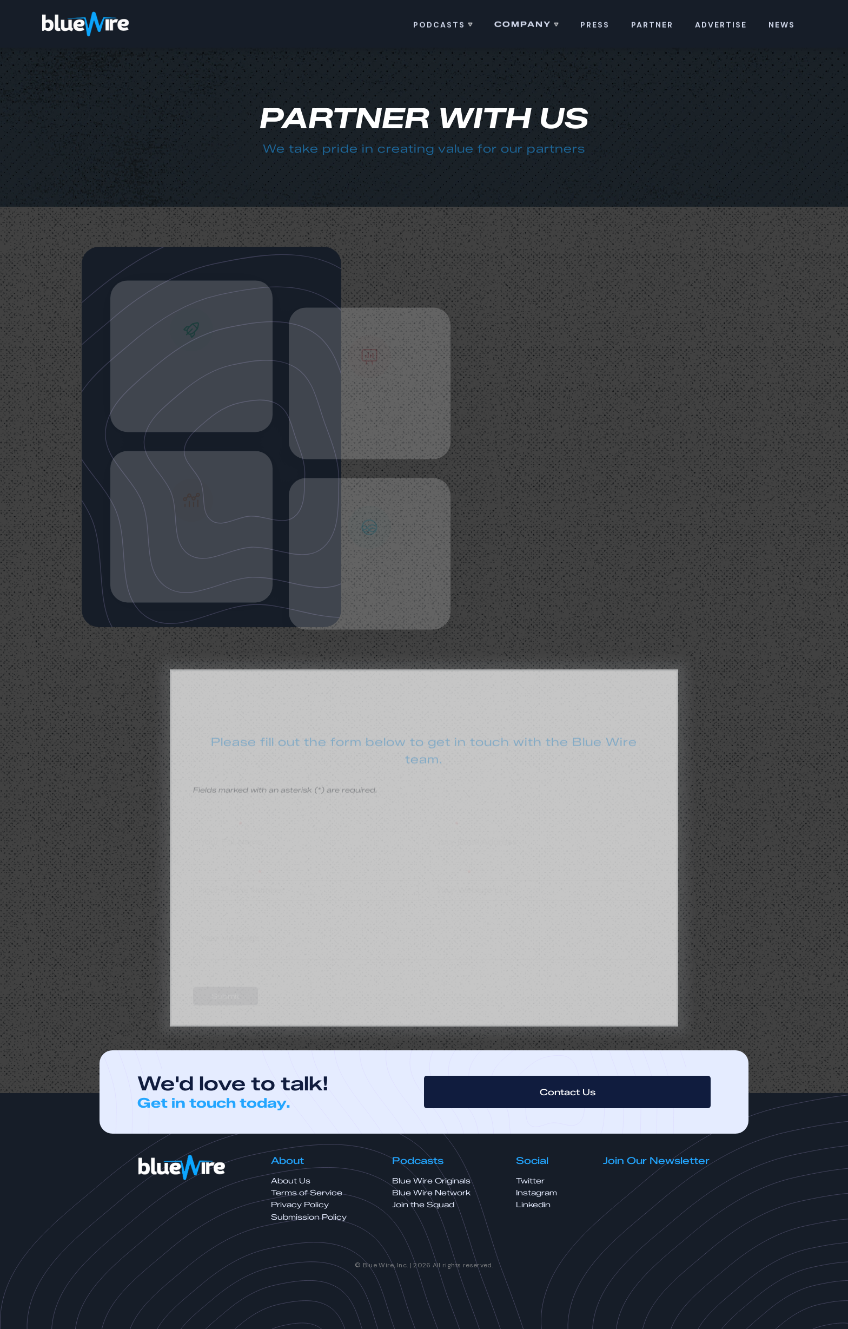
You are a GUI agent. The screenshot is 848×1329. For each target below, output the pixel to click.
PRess (595, 25)
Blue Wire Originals (431, 1181)
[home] (85, 24)
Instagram (536, 1193)
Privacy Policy (300, 1204)
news (782, 25)
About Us (290, 1181)
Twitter (530, 1181)
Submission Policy (309, 1217)
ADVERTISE (721, 25)
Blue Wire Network (431, 1193)
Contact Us (567, 1092)
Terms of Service (306, 1193)
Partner (652, 25)
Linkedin (533, 1204)
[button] (442, 25)
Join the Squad (423, 1204)
